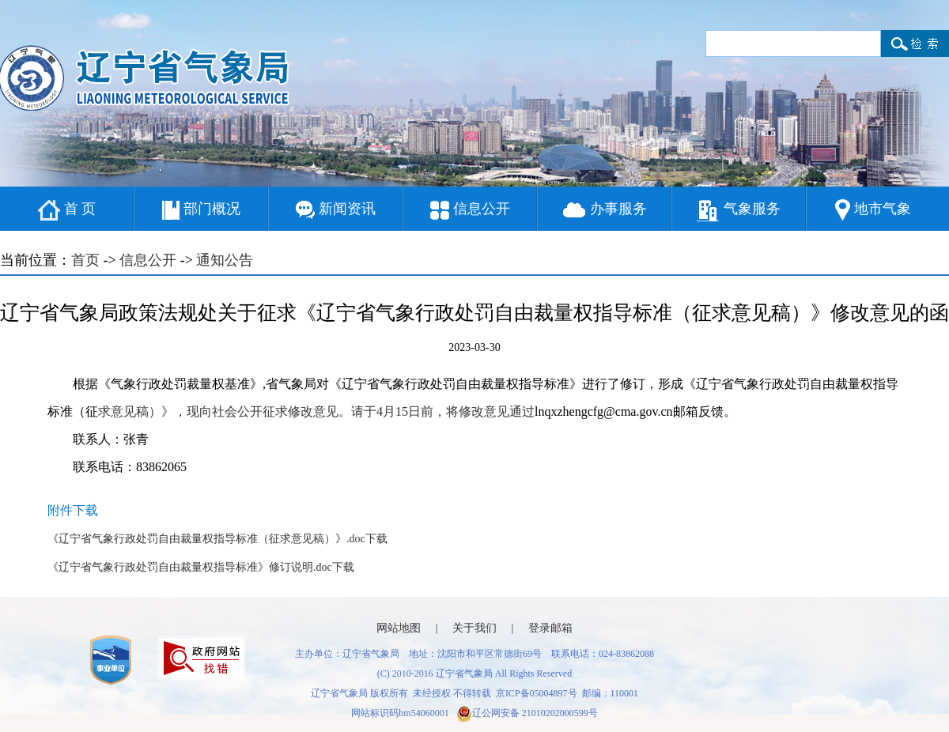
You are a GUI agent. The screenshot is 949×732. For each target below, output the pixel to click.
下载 (376, 539)
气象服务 (739, 210)
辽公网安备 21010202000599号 (527, 714)
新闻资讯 (336, 210)
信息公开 (470, 210)
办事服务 (604, 209)
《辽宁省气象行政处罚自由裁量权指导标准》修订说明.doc (189, 567)
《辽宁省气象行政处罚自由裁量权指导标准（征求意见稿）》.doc (206, 539)
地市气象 (873, 210)
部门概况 (201, 210)
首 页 (66, 210)
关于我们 (474, 628)
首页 (85, 260)
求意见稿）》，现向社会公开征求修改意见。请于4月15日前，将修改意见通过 (316, 411)
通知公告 (224, 260)
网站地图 (398, 628)
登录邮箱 (550, 628)
